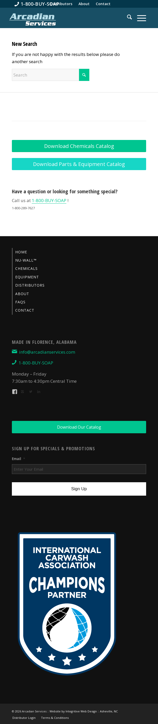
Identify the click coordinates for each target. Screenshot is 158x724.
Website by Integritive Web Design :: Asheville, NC (84, 711)
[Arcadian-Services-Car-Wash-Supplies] (32, 19)
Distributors (30, 285)
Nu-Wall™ (26, 260)
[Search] (127, 17)
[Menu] (139, 17)
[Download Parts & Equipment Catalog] (79, 164)
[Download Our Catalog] (79, 427)
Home (21, 251)
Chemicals (26, 268)
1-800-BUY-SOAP (49, 200)
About (22, 293)
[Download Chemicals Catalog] (79, 146)
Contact (24, 310)
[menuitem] (37, 4)
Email (18, 458)
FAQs (20, 301)
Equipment (27, 276)
